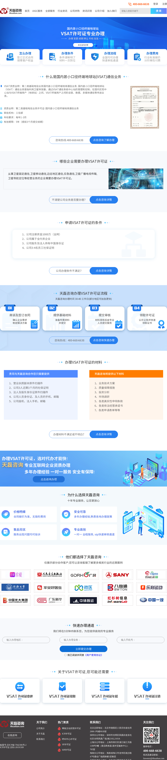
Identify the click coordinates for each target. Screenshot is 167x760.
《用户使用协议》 (93, 655)
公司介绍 (99, 11)
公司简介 (40, 728)
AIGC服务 (37, 11)
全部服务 (50, 11)
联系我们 (40, 739)
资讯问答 (87, 11)
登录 (155, 4)
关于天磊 (40, 734)
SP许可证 (66, 744)
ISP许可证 (66, 750)
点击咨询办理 (49, 479)
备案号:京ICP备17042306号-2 (13, 745)
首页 (27, 11)
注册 (164, 4)
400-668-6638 (138, 4)
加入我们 (112, 11)
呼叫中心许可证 (69, 739)
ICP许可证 (67, 734)
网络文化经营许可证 (71, 728)
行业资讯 (62, 11)
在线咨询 (12, 735)
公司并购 (75, 11)
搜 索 (158, 11)
